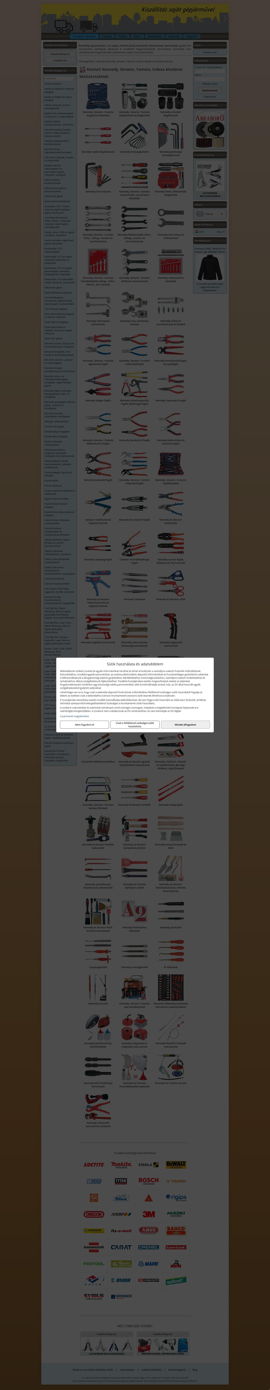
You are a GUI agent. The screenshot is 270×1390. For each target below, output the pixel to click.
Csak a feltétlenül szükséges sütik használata (135, 724)
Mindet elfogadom (185, 724)
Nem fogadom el (84, 724)
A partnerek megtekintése (74, 716)
